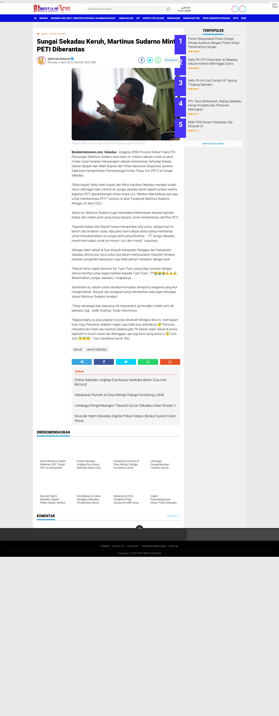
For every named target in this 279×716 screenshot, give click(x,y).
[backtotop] (139, 529)
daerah (45, 33)
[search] (128, 8)
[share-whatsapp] (158, 60)
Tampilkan (172, 516)
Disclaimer (132, 546)
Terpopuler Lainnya (213, 136)
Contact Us (117, 546)
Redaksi (103, 546)
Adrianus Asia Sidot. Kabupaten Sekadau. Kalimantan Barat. (94, 18)
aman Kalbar (145, 18)
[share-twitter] (150, 60)
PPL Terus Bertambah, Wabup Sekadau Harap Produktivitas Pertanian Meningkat (218, 102)
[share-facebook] (142, 60)
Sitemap (176, 546)
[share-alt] (82, 362)
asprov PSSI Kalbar (178, 18)
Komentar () (171, 60)
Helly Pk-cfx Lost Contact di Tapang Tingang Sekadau (216, 80)
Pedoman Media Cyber (154, 546)
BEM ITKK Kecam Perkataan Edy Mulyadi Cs (217, 119)
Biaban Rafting (225, 18)
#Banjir (47, 18)
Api (160, 18)
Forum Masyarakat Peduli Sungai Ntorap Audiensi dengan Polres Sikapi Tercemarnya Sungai (215, 45)
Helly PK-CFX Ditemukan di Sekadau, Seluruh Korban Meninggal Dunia (216, 62)
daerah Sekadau (61, 33)
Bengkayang (203, 18)
